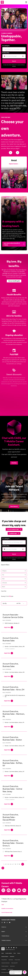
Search (14, 61)
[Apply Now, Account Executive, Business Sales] (8, 653)
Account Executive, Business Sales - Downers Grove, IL (13, 843)
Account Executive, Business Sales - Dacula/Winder (10, 817)
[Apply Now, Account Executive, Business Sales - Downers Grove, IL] (8, 855)
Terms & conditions (4, 966)
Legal (2, 904)
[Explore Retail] (14, 164)
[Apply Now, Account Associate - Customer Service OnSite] (8, 627)
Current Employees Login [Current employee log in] (6, 912)
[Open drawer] (26, 2)
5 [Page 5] (10, 864)
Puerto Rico (12, 956)
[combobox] (13, 56)
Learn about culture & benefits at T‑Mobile (14, 246)
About (2, 953)
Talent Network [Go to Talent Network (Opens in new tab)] (14, 506)
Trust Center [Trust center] (11, 959)
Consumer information (5, 962)
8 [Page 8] (15, 864)
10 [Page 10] (19, 864)
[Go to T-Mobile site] (2, 2)
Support (14, 931)
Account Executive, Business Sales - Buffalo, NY (12, 763)
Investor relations (8, 953)
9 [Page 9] (17, 864)
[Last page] (2, 868)
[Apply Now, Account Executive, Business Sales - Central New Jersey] (8, 804)
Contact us (14, 927)
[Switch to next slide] (17, 152)
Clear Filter (3, 591)
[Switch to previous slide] (10, 152)
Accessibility (3, 969)
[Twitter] (13, 890)
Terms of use (12, 966)
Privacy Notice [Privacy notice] (4, 959)
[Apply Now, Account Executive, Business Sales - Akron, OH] (8, 700)
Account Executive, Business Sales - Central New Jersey (12, 789)
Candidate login (14, 533)
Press (15, 953)
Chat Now (14, 463)
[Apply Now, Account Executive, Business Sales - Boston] (8, 750)
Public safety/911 (14, 962)
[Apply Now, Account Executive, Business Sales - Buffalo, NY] (8, 775)
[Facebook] (8, 890)
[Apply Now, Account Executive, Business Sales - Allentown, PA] (8, 726)
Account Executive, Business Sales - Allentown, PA (14, 714)
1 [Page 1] (3, 864)
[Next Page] (22, 864)
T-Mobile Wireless (14, 936)
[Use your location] (23, 56)
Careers (18, 953)
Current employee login (14, 529)
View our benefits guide (14, 283)
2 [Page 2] (5, 864)
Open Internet (10, 969)
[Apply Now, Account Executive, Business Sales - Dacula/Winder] (8, 830)
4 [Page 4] (8, 864)
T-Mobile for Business (14, 940)
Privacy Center (17, 959)
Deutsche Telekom (4, 956)
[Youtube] (19, 890)
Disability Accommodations (7, 908)
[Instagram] (3, 890)
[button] (14, 571)
